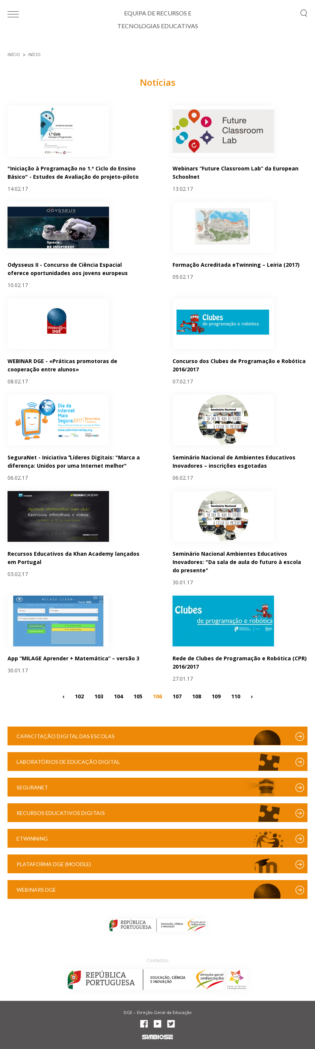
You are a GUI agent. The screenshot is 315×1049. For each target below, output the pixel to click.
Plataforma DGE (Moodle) (54, 864)
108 (196, 695)
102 (79, 695)
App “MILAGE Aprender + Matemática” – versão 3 (73, 658)
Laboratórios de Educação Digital (68, 762)
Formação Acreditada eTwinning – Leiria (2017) (236, 264)
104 (118, 695)
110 (235, 695)
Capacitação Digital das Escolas (66, 736)
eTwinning (32, 838)
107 (177, 695)
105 (137, 695)
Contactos (157, 960)
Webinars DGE (36, 889)
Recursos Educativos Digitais (61, 813)
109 (216, 695)
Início (14, 54)
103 (98, 695)
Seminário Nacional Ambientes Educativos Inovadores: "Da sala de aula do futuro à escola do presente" (237, 562)
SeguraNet (32, 787)
